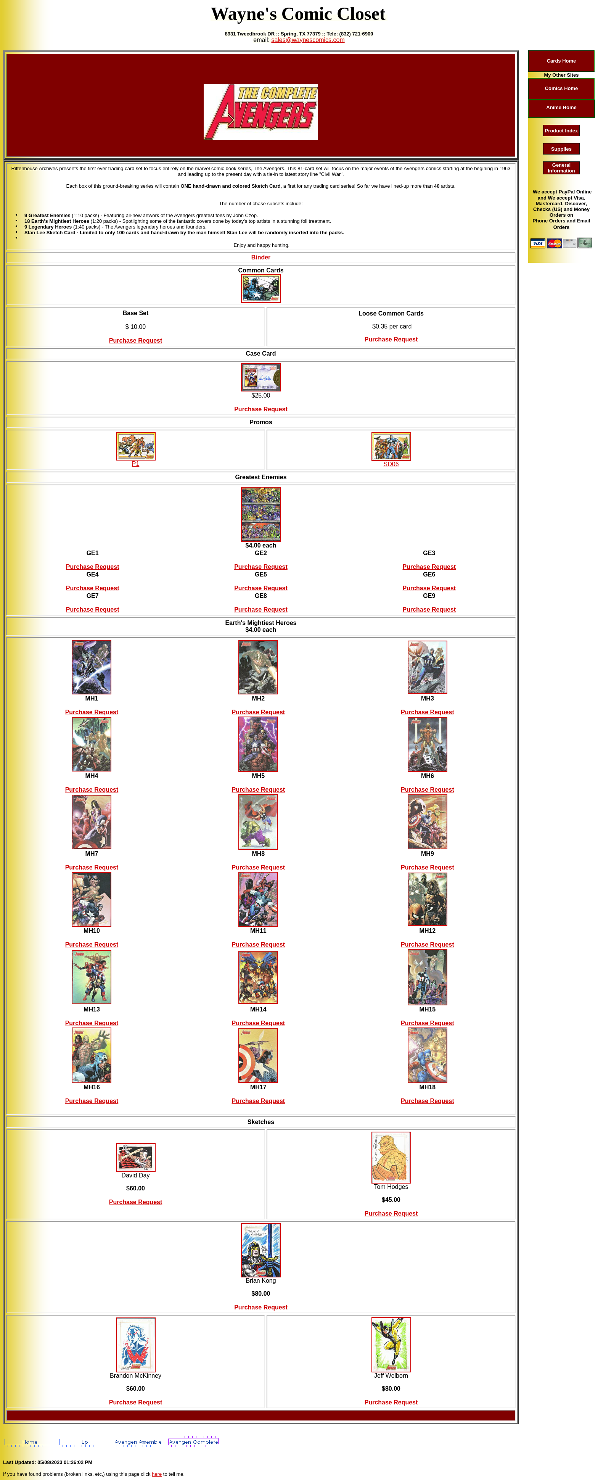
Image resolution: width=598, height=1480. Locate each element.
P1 (136, 464)
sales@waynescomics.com (307, 40)
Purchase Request (135, 340)
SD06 (391, 464)
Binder (261, 257)
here (157, 1474)
